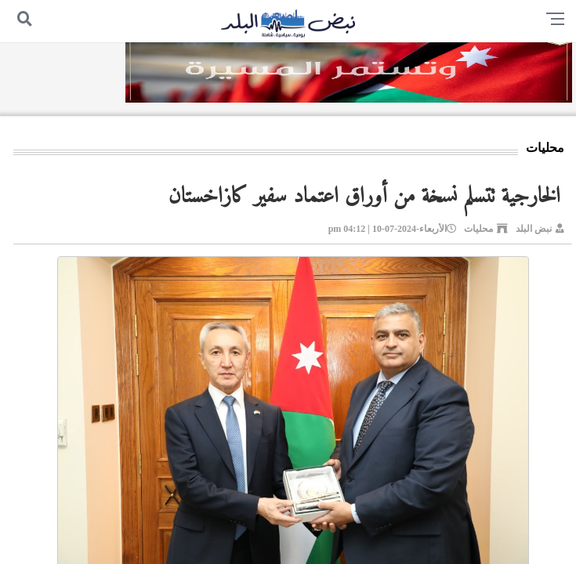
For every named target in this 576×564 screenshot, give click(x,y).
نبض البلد (534, 228)
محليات (478, 228)
